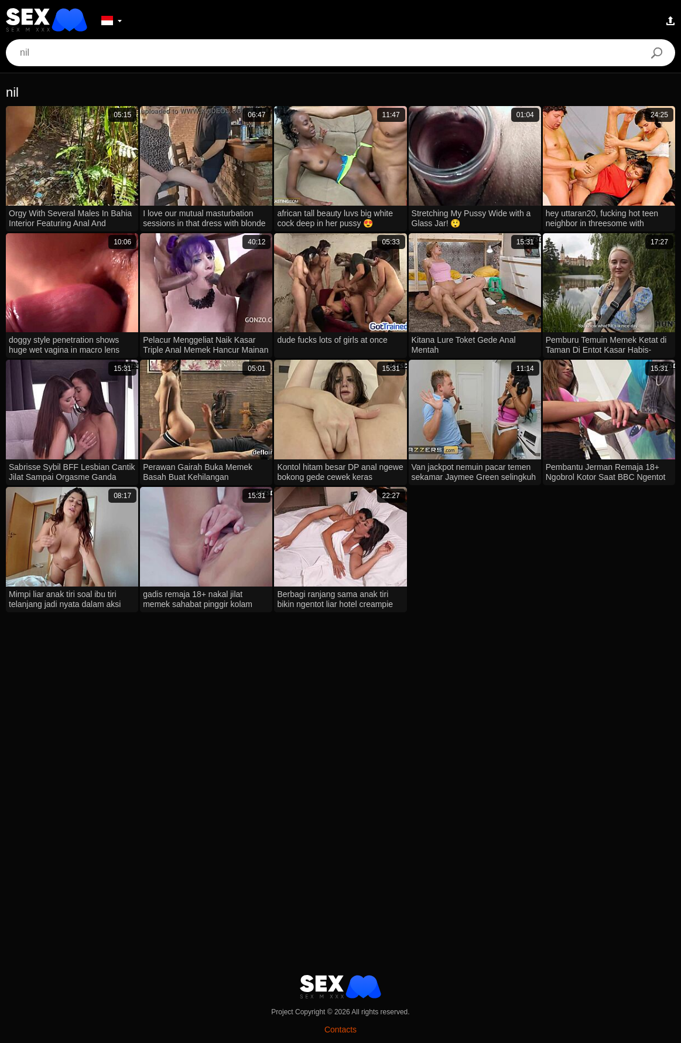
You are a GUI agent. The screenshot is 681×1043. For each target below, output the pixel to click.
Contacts (340, 1029)
